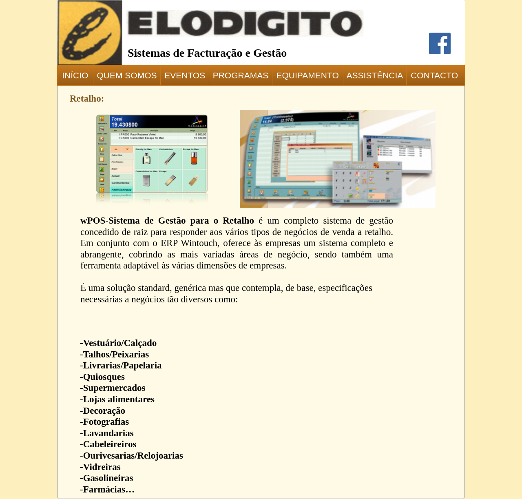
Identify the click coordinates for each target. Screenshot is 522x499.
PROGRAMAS (241, 75)
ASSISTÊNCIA (374, 75)
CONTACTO (434, 75)
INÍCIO (75, 75)
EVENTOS (184, 75)
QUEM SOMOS (127, 75)
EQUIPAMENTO (307, 75)
